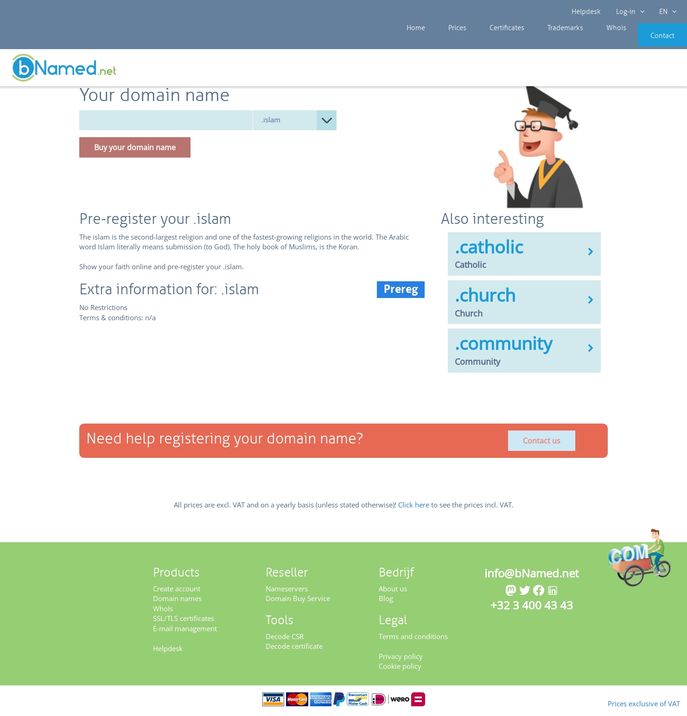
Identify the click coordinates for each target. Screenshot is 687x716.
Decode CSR (285, 639)
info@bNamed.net (531, 576)
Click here (413, 507)
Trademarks (541, 41)
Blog (386, 601)
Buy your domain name (135, 150)
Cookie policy (400, 669)
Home (413, 41)
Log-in (629, 11)
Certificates (489, 41)
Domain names (177, 601)
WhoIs (163, 611)
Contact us (541, 443)
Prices (447, 41)
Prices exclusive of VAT (629, 702)
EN (666, 11)
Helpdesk (586, 11)
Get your (653, 70)
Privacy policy (401, 659)
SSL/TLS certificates (183, 621)
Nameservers (287, 591)
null (295, 123)
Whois (585, 41)
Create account (176, 591)
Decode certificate (294, 649)
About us (393, 591)
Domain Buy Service (298, 601)
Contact (648, 41)
